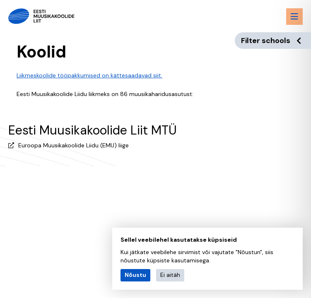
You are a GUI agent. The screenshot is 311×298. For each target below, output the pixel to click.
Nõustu (135, 275)
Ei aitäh (170, 275)
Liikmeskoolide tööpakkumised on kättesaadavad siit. (89, 75)
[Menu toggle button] (294, 16)
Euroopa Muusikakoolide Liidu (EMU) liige (73, 145)
